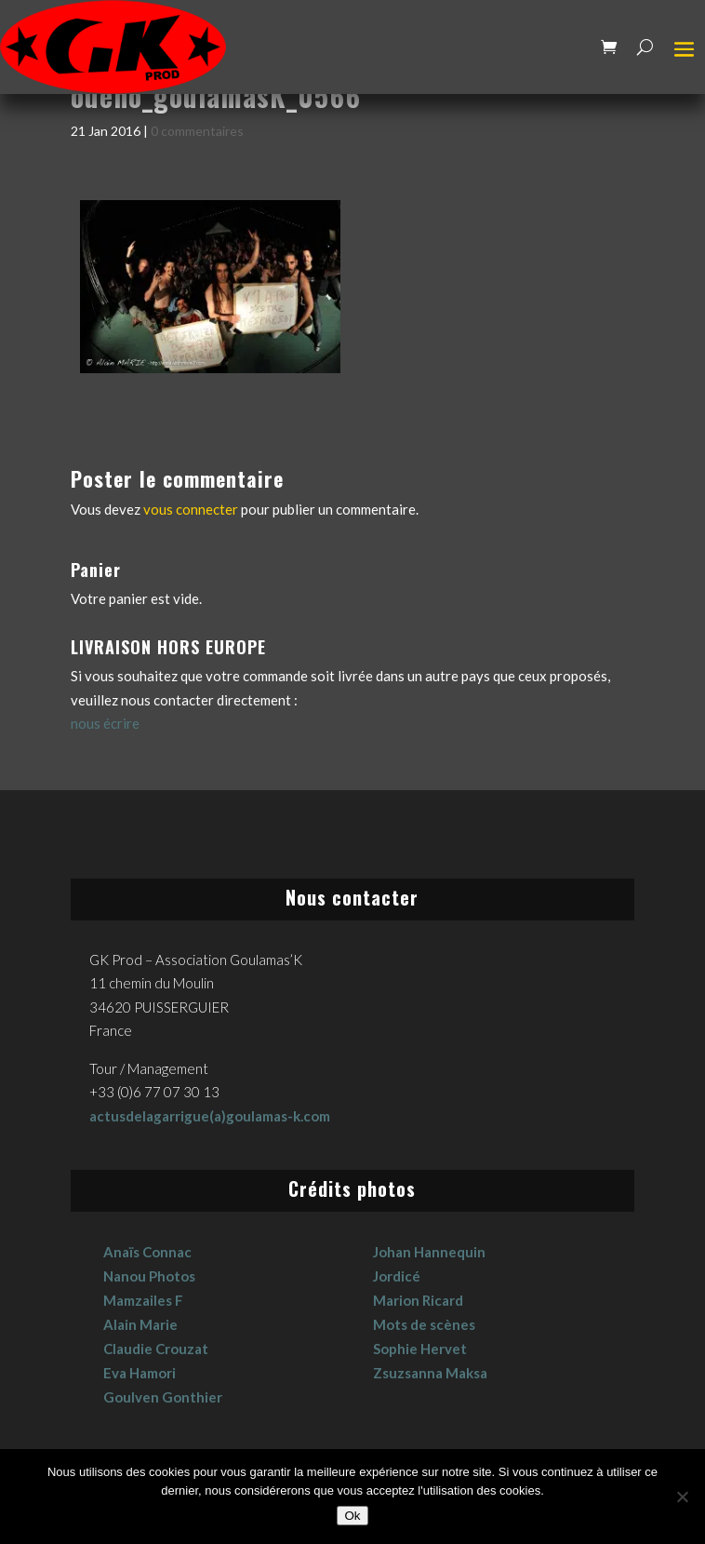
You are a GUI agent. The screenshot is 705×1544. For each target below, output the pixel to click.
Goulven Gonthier (162, 1397)
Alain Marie (140, 1324)
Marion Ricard (418, 1300)
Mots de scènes (424, 1324)
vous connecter (190, 509)
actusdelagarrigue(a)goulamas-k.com (209, 1116)
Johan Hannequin (429, 1251)
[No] (681, 1496)
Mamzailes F (143, 1300)
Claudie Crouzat (155, 1348)
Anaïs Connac (147, 1251)
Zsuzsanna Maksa (430, 1372)
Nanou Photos (149, 1276)
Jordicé (396, 1276)
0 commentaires (197, 131)
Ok (352, 1516)
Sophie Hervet (420, 1348)
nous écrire (105, 723)
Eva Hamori (139, 1372)
